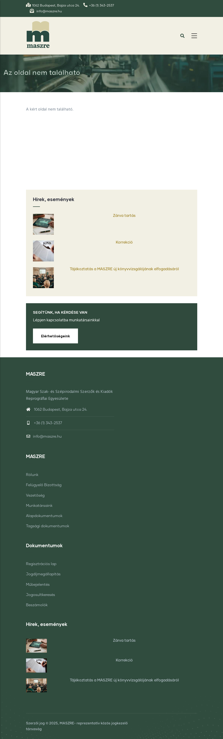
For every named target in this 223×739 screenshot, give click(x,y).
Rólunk (32, 475)
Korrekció (124, 242)
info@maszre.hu (44, 436)
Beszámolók (37, 605)
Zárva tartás (124, 216)
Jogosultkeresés (40, 595)
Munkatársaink (39, 506)
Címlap (173, 87)
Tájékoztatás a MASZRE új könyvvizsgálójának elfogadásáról (124, 269)
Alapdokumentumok (44, 516)
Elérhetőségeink (55, 336)
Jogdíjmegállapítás (43, 574)
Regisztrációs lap (41, 564)
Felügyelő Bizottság (43, 485)
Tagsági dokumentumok (47, 526)
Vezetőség (35, 495)
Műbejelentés (38, 584)
